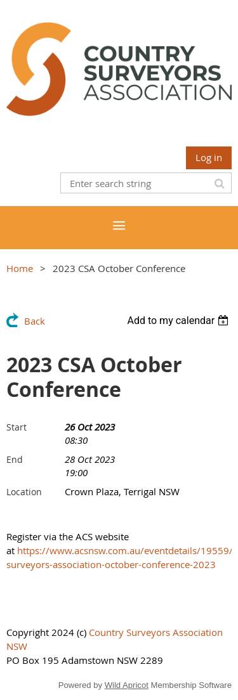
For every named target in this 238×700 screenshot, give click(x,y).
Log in (208, 157)
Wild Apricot (127, 685)
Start (16, 427)
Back (34, 320)
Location (24, 492)
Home (19, 268)
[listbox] (179, 320)
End (14, 459)
